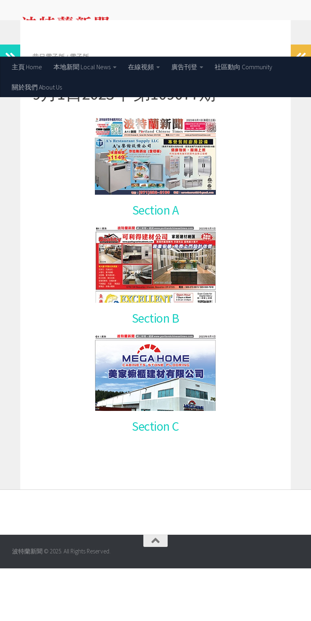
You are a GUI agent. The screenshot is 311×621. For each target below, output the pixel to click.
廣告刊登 (184, 67)
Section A (155, 263)
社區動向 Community (243, 67)
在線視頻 (141, 67)
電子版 (79, 109)
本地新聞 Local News (82, 67)
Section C (155, 479)
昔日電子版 (48, 109)
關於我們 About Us (37, 87)
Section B (155, 371)
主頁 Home (27, 67)
